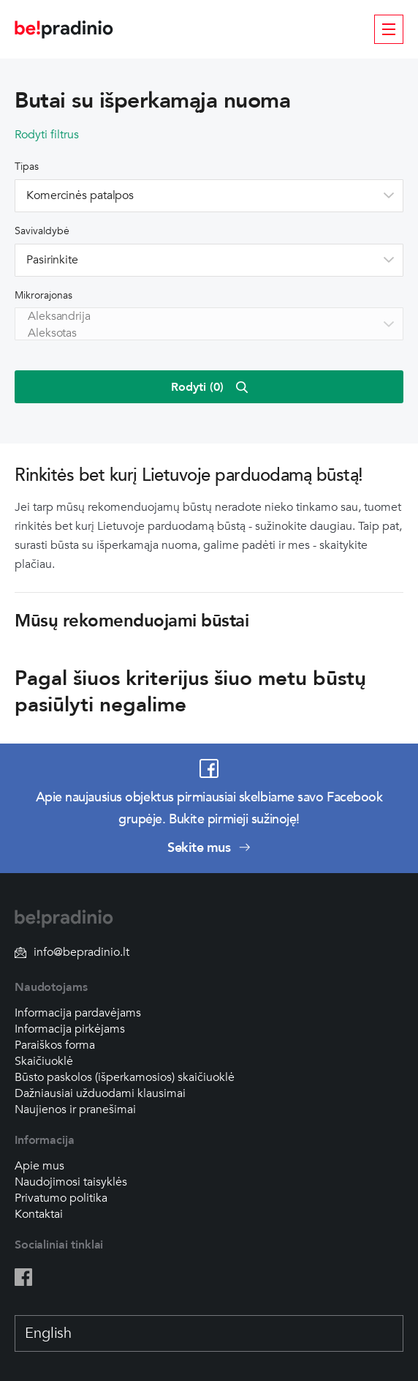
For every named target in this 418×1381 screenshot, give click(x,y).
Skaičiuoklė (44, 1061)
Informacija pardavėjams (78, 1013)
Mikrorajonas (43, 295)
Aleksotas (206, 333)
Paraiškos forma (55, 1045)
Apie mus (39, 1166)
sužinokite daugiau (303, 526)
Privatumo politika (61, 1198)
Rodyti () (209, 387)
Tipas (27, 166)
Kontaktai (39, 1214)
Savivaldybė (42, 231)
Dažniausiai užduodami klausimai (100, 1093)
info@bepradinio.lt (72, 952)
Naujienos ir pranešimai (75, 1109)
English (48, 1333)
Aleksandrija (206, 316)
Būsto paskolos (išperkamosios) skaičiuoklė (125, 1077)
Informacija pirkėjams (70, 1029)
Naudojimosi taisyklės (71, 1182)
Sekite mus (209, 848)
